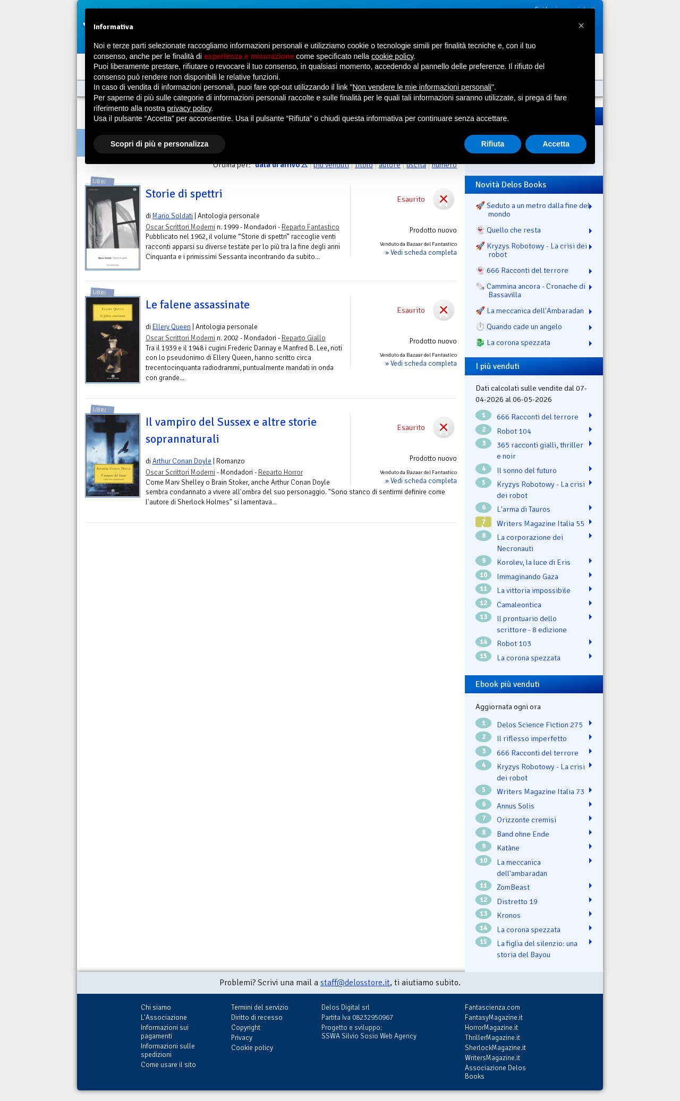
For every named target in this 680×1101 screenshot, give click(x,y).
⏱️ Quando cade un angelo (518, 326)
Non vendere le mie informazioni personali (421, 87)
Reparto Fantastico (310, 226)
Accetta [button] (556, 144)
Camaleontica (519, 604)
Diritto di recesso (257, 1017)
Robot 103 (514, 643)
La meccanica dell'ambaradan (522, 867)
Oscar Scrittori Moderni (180, 226)
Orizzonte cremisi (526, 819)
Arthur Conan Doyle (181, 461)
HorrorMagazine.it (491, 1027)
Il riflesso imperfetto (532, 738)
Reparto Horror (280, 472)
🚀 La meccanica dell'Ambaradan (529, 310)
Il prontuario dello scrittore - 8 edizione (532, 624)
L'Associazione (164, 1017)
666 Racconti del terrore (538, 417)
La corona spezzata (528, 658)
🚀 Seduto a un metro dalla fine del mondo (532, 209)
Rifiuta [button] (493, 144)
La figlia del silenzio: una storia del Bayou (537, 949)
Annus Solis (515, 806)
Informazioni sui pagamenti (165, 1031)
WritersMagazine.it (492, 1057)
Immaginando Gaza (527, 576)
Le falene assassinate (198, 305)
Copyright (245, 1027)
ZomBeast (513, 887)
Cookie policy (252, 1047)
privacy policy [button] (189, 108)
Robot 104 (514, 431)
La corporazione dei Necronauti (530, 542)
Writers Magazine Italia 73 (540, 791)
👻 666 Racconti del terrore (521, 270)
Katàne (508, 848)
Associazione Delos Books (495, 1072)
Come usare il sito (168, 1064)
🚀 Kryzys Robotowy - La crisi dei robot (531, 250)
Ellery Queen (171, 326)
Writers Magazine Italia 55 (540, 523)
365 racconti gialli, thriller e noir (540, 450)
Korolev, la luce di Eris (534, 562)
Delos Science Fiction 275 (540, 724)
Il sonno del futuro (527, 470)
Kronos (509, 915)
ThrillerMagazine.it (492, 1037)
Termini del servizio (259, 1007)
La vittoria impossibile (534, 590)
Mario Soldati (172, 215)
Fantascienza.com (492, 1007)
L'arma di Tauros (523, 509)
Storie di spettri (184, 194)
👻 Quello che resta (508, 230)
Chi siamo (156, 1007)
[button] (581, 25)
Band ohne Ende (523, 834)
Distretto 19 (517, 901)
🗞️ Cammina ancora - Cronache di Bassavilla (530, 290)
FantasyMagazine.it (494, 1017)
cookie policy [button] (392, 56)
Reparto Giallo (304, 337)
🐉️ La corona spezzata (512, 342)
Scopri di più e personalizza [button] (159, 144)
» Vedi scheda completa (421, 252)
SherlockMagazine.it (495, 1047)
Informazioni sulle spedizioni (168, 1050)
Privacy (241, 1037)
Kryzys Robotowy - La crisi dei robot (541, 489)
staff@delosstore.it (355, 982)
